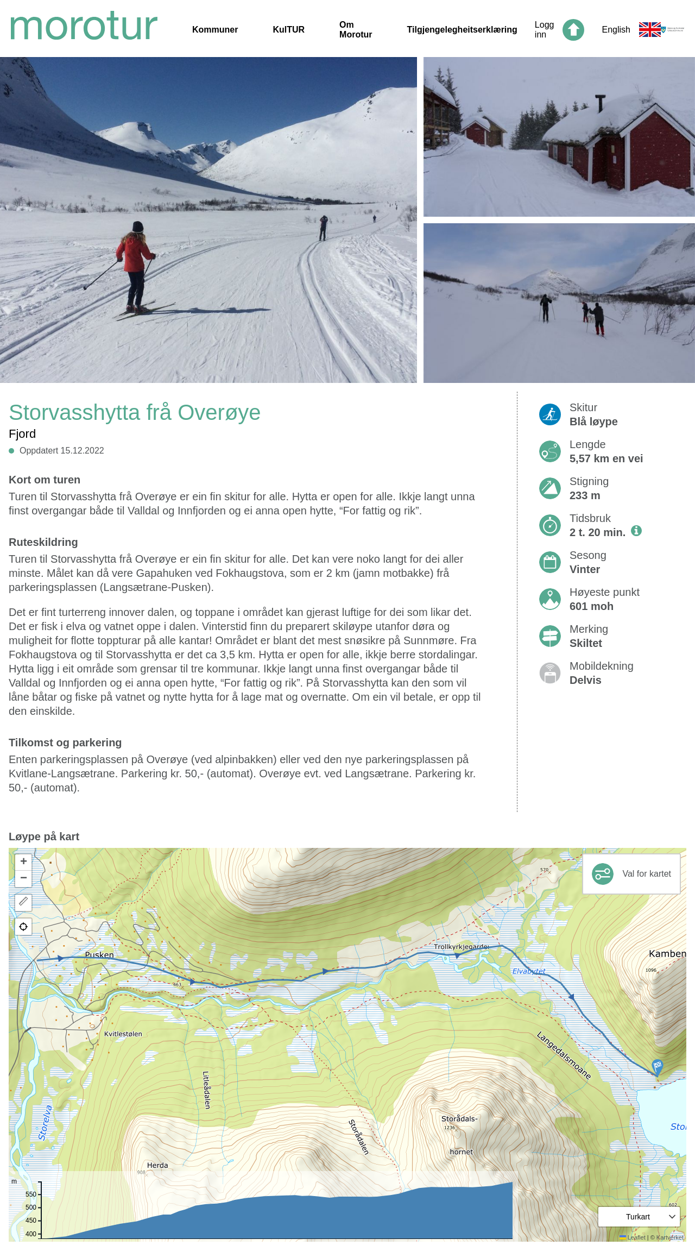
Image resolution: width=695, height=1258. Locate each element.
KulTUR (289, 29)
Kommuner (215, 29)
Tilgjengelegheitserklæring (462, 29)
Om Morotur (355, 29)
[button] (657, 1068)
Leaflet (633, 1237)
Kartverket (670, 1237)
